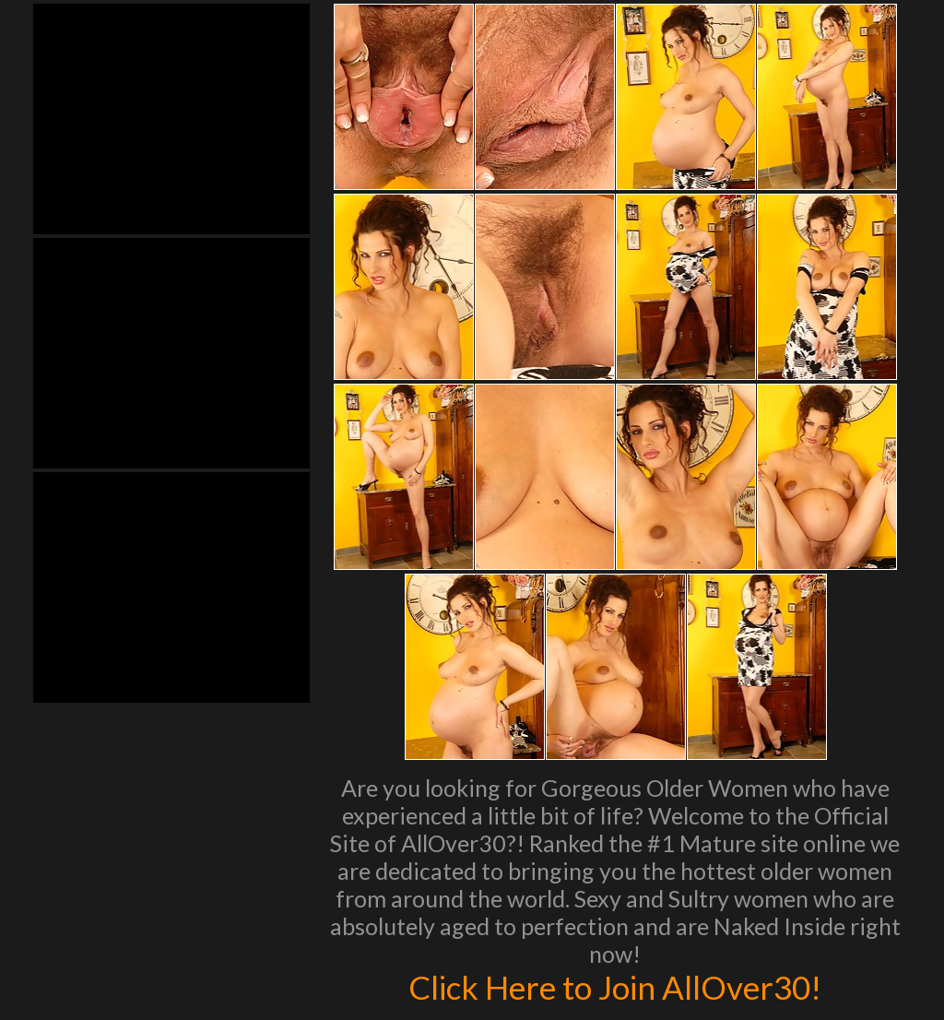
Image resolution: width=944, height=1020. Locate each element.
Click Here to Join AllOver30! (614, 986)
